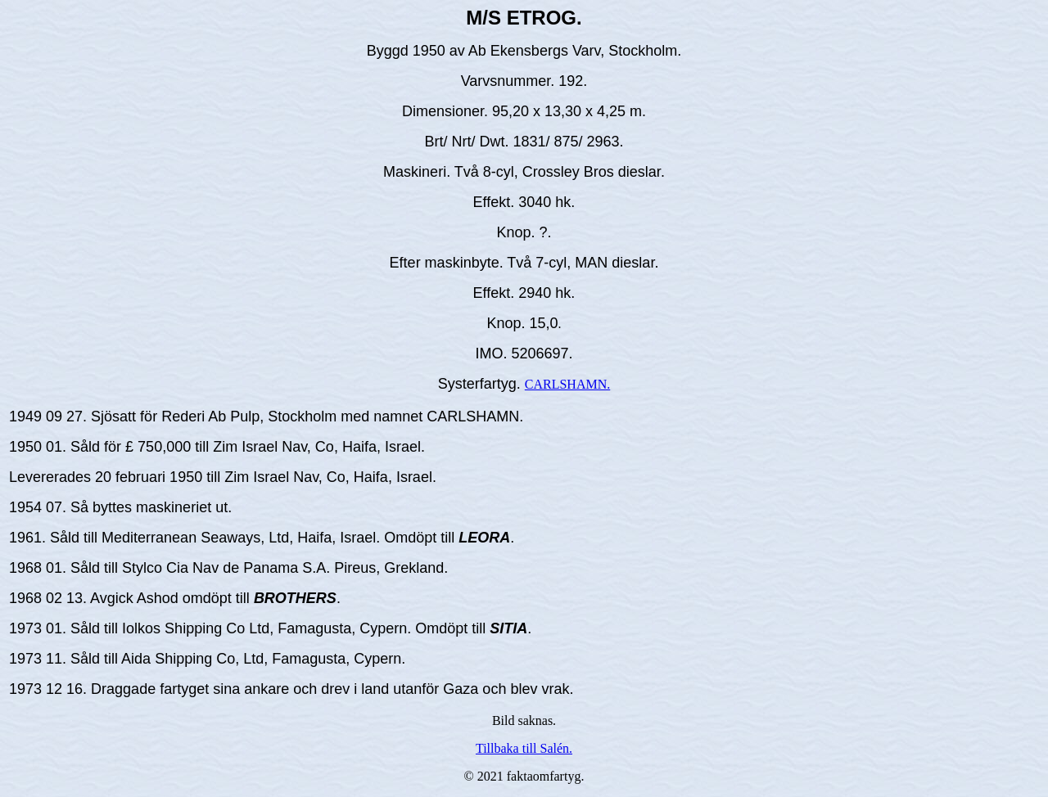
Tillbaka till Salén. (524, 748)
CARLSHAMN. (567, 384)
